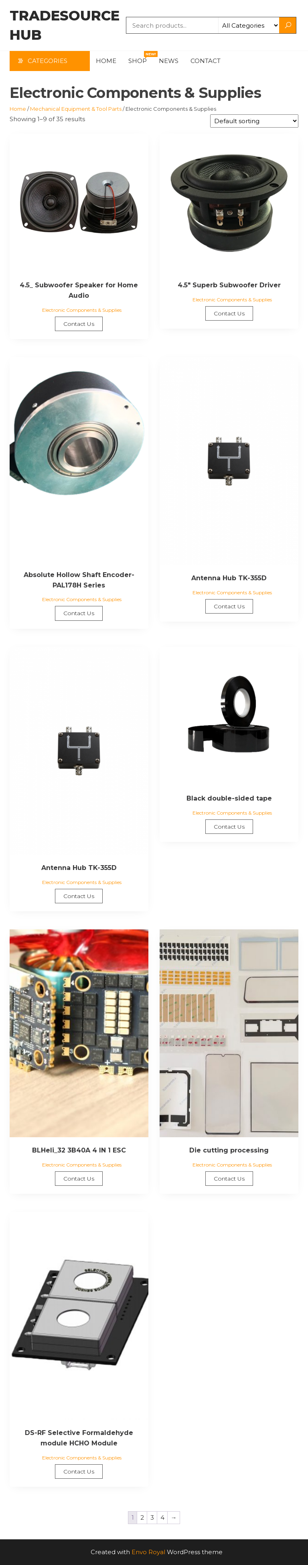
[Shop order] (254, 121)
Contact (205, 61)
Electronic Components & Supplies (82, 310)
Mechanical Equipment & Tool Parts (76, 109)
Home (106, 61)
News (168, 61)
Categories (47, 61)
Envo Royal (148, 1552)
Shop (140, 58)
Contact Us (78, 323)
